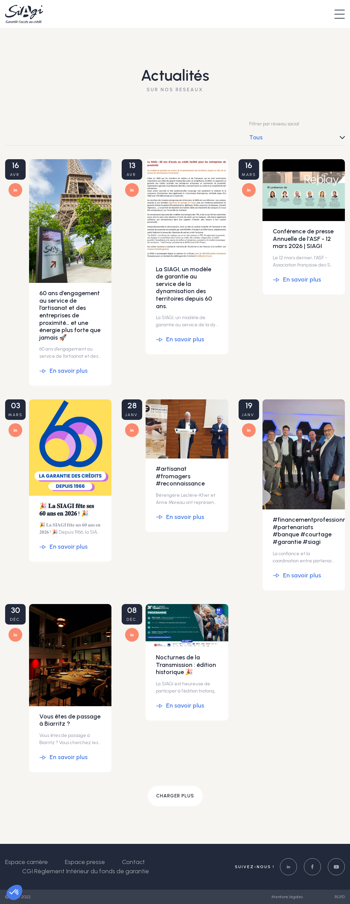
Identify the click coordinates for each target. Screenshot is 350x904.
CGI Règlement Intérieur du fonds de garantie (85, 871)
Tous (255, 137)
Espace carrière (26, 862)
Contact (133, 862)
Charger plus (175, 796)
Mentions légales (287, 896)
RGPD (340, 896)
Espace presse (85, 862)
